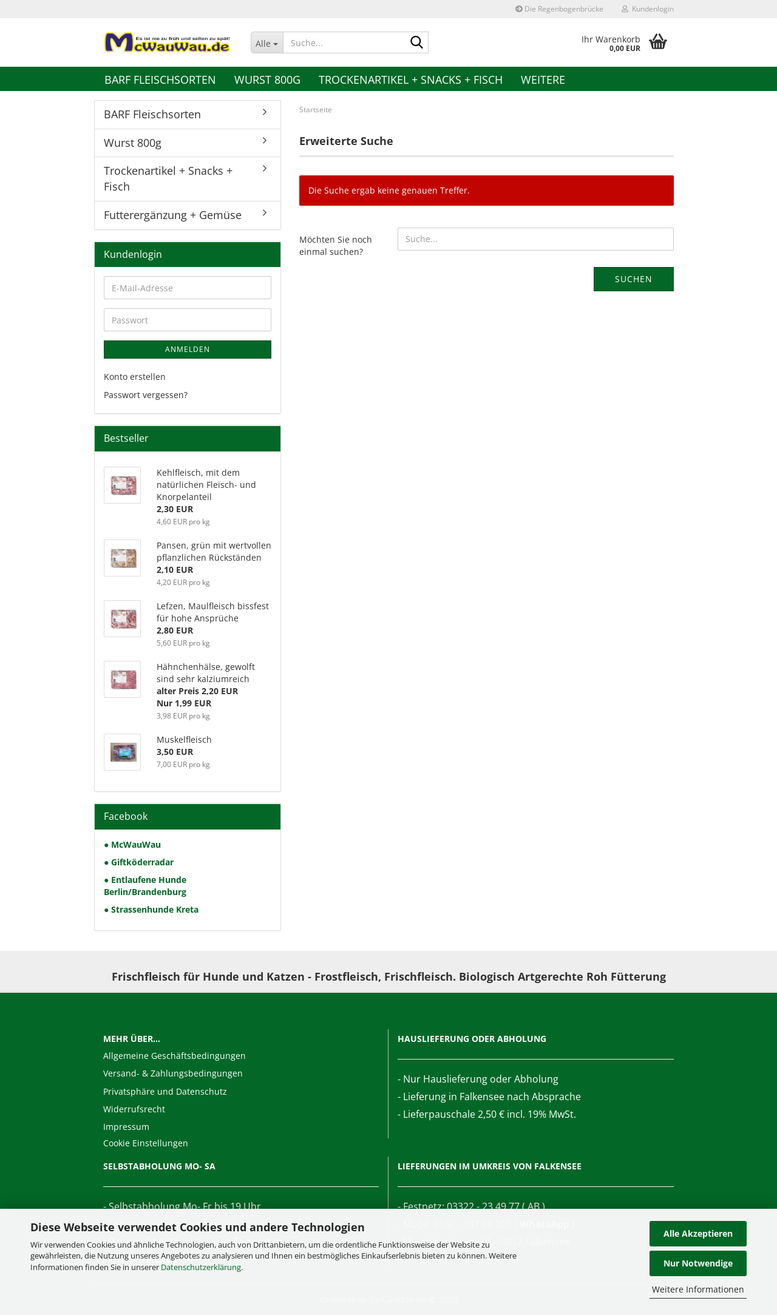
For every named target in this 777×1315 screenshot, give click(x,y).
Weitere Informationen (698, 1289)
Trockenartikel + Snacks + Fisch (411, 79)
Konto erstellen (135, 376)
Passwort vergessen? (146, 395)
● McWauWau (132, 844)
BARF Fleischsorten (160, 79)
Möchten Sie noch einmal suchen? (335, 245)
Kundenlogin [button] (648, 9)
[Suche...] (267, 42)
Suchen (634, 279)
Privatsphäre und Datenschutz (165, 1091)
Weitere (543, 79)
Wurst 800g (267, 79)
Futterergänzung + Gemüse (173, 215)
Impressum (126, 1126)
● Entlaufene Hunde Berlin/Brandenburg (145, 886)
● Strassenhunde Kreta (151, 909)
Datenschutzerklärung (201, 1267)
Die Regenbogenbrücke (559, 9)
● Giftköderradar (139, 862)
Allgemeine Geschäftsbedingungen (174, 1055)
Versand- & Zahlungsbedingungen (173, 1073)
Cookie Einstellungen (145, 1143)
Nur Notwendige (698, 1263)
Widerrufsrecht (134, 1109)
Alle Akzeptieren (698, 1233)
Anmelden (187, 349)
